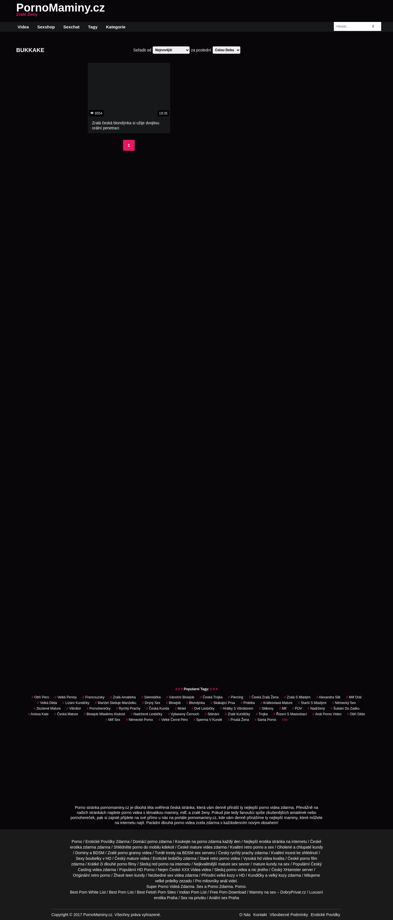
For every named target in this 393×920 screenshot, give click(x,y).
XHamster (292, 869)
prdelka (248, 703)
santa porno (265, 720)
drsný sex (151, 703)
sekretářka (151, 697)
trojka (262, 714)
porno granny (129, 853)
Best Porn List (121, 892)
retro (95, 875)
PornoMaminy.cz (60, 11)
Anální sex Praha (224, 898)
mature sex (227, 864)
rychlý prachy (242, 853)
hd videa (264, 858)
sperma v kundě (208, 720)
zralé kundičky (237, 714)
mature (196, 847)
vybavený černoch (183, 714)
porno (153, 841)
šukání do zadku (344, 708)
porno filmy (126, 864)
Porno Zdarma (220, 886)
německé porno (139, 720)
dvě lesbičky (203, 708)
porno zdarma (209, 841)
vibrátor (73, 708)
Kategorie (115, 26)
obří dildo (356, 714)
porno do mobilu (146, 847)
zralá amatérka (123, 697)
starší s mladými (312, 703)
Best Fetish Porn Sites (156, 892)
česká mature (66, 714)
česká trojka (211, 697)
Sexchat (71, 26)
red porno (160, 864)
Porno (77, 841)
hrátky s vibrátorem (236, 708)
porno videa (237, 869)
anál (223, 881)
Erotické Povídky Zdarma (107, 841)
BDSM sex (191, 853)
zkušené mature (47, 708)
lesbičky (175, 858)
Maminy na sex (262, 892)
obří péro (40, 697)
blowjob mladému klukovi (104, 714)
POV (297, 708)
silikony (266, 708)
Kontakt (260, 914)
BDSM (98, 853)
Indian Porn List (193, 892)
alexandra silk (328, 697)
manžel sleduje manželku (115, 703)
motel (180, 708)
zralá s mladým (297, 697)
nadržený (316, 708)
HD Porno (145, 869)
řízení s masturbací (290, 714)
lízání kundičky (76, 703)
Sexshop (46, 26)
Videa (23, 26)
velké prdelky (166, 881)
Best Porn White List (88, 892)
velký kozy (277, 875)
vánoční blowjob (180, 697)
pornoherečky (98, 708)
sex (170, 875)
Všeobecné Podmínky (289, 914)
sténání (212, 714)
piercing (235, 697)
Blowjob (173, 703)
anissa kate (38, 714)
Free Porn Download (228, 892)
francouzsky (94, 697)
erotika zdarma (83, 847)
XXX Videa (190, 869)
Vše (285, 720)
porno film (308, 858)
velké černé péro (173, 720)
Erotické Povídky (325, 914)
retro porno (253, 847)
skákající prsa (222, 703)
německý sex (344, 703)
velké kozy (226, 875)
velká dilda (47, 703)
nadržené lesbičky (146, 714)
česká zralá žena (263, 697)
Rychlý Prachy (128, 708)
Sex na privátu (193, 898)
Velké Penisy (66, 697)
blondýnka (195, 703)
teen (129, 875)
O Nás (245, 914)
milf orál (353, 697)
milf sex (112, 720)
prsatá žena (238, 720)
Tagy (92, 26)
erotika (265, 841)
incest (290, 853)
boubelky (93, 858)
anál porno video (326, 714)
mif (282, 708)
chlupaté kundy (309, 847)
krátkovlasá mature (276, 703)
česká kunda (157, 708)
